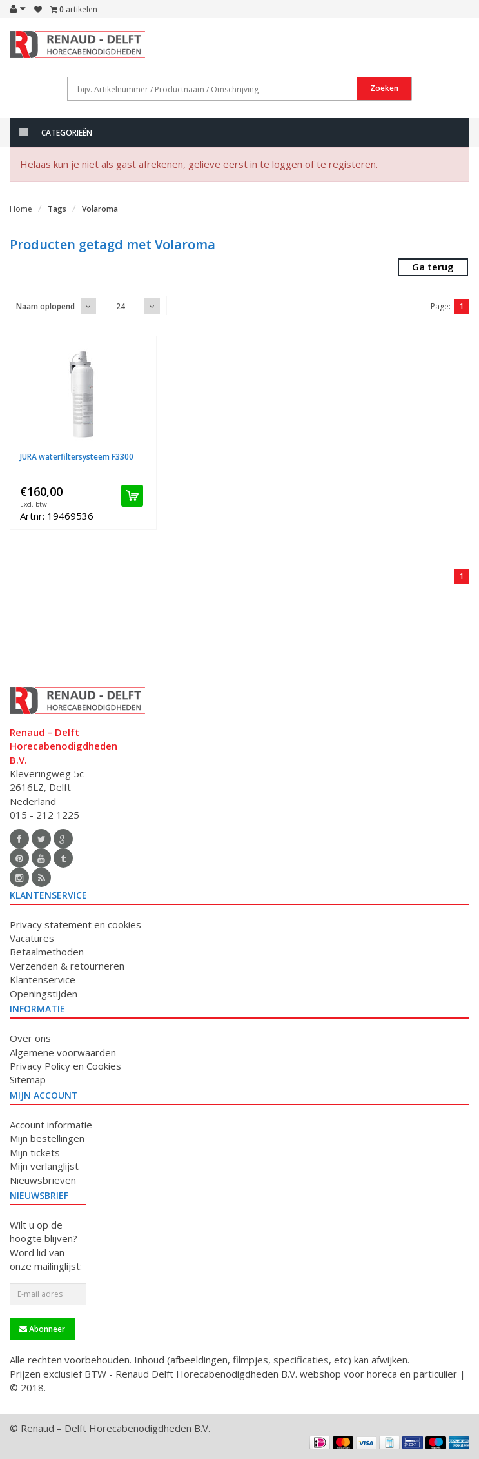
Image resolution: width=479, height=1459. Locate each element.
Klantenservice (42, 979)
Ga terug (433, 266)
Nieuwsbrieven (43, 1180)
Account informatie (51, 1124)
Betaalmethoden (47, 951)
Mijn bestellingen (47, 1138)
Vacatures (32, 938)
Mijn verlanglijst (44, 1165)
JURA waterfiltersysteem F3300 (76, 456)
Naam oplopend (45, 306)
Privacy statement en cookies (75, 924)
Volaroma (100, 208)
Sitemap (28, 1079)
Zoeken (384, 88)
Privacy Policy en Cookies (65, 1065)
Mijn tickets (35, 1152)
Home (21, 208)
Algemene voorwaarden (63, 1052)
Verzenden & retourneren (67, 965)
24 (120, 306)
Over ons (30, 1038)
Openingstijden (43, 993)
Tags (57, 208)
